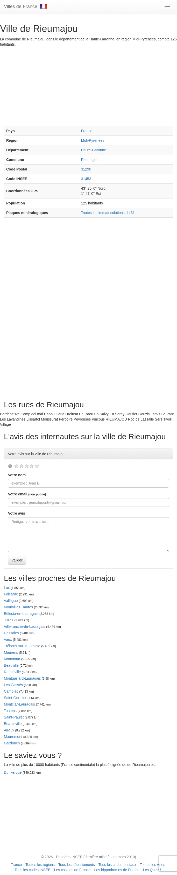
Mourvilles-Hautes (18, 607)
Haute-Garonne (93, 150)
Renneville (12, 672)
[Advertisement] (88, 85)
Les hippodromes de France (116, 870)
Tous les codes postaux (117, 865)
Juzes (8, 620)
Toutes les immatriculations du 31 (108, 213)
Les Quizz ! (152, 870)
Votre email (27, 494)
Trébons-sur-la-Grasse (22, 646)
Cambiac (11, 691)
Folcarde (11, 594)
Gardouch (12, 743)
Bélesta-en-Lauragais (21, 613)
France (87, 131)
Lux (7, 588)
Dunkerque (13, 772)
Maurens (11, 652)
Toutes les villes (152, 865)
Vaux (8, 639)
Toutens (10, 711)
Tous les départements (76, 865)
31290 (86, 169)
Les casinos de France (72, 870)
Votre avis (16, 513)
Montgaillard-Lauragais (22, 678)
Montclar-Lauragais (19, 704)
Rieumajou (89, 160)
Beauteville (13, 724)
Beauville (11, 665)
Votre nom (17, 475)
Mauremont (13, 737)
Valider (17, 560)
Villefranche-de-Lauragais (24, 626)
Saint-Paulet (14, 717)
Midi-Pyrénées (92, 140)
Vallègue (11, 601)
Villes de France (25, 6)
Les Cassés (13, 685)
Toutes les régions (40, 865)
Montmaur (12, 659)
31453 (86, 179)
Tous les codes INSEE (33, 870)
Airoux (9, 730)
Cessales (11, 633)
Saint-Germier (15, 698)
